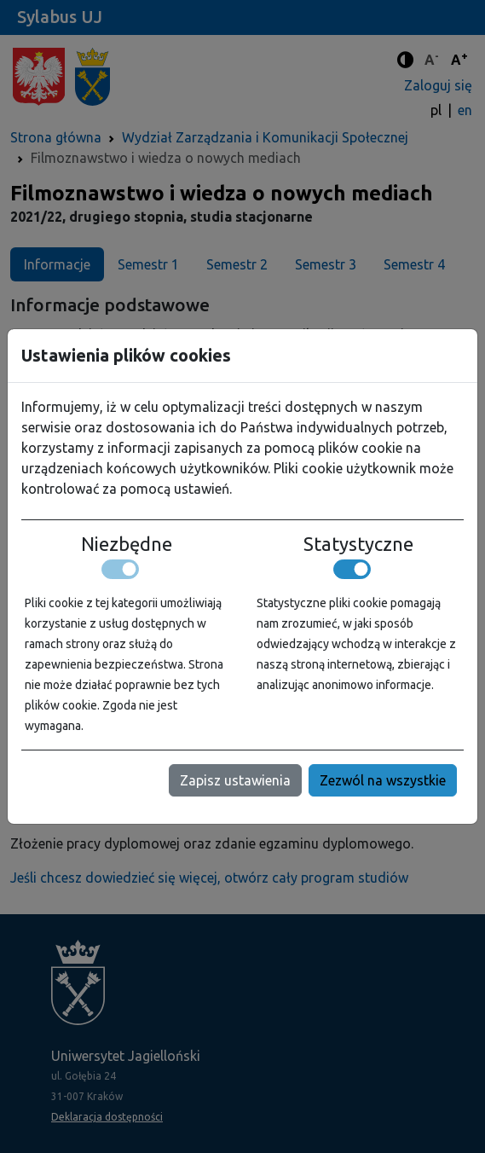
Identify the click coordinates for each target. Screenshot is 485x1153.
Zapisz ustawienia (235, 780)
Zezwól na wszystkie (383, 780)
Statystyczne (358, 544)
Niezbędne (126, 544)
